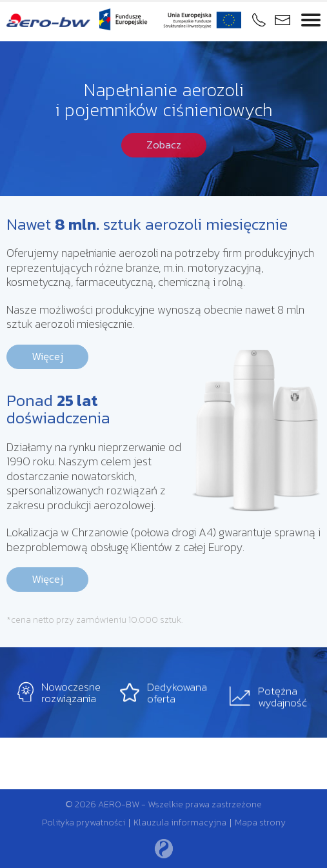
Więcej (47, 356)
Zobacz (163, 144)
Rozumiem (211, 857)
